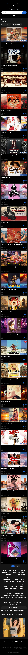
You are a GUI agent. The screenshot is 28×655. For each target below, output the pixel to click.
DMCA (23, 643)
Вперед (17, 566)
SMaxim (11, 652)
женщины (4, 597)
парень (4, 572)
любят (12, 591)
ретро (17, 579)
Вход (18, 5)
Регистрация (12, 5)
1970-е (24, 600)
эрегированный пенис (20, 597)
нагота (6, 588)
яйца (21, 588)
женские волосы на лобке (10, 595)
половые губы (14, 604)
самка (22, 570)
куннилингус (21, 575)
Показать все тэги (14, 607)
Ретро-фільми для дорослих (14, 0)
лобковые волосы (8, 579)
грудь (10, 602)
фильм (12, 582)
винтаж (10, 597)
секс (8, 577)
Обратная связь (7, 643)
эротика (21, 586)
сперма (17, 593)
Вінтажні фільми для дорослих (14, 3)
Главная (6, 641)
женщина (22, 584)
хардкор (5, 570)
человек (22, 595)
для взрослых (21, 572)
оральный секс (9, 593)
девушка (13, 577)
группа (11, 586)
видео (22, 579)
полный (16, 602)
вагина (19, 600)
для (3, 574)
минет (6, 586)
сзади (14, 574)
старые (21, 602)
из (22, 593)
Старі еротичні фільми (13, 2)
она (16, 586)
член (5, 602)
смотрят (8, 574)
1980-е (14, 572)
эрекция (6, 591)
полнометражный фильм (10, 584)
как (22, 591)
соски (17, 591)
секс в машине (20, 581)
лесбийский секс (14, 588)
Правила (16, 643)
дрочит (19, 577)
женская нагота (14, 570)
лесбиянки (4, 600)
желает (6, 581)
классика (12, 600)
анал (10, 572)
